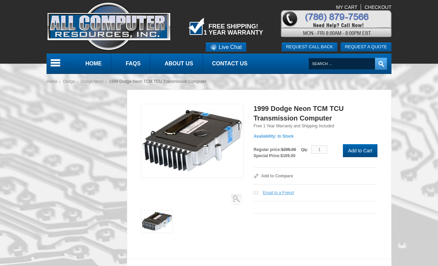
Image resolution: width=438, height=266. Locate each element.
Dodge (69, 81)
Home (52, 81)
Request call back (309, 46)
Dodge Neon (91, 81)
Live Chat (226, 47)
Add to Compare (277, 176)
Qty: (304, 150)
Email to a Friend (278, 192)
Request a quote (366, 46)
